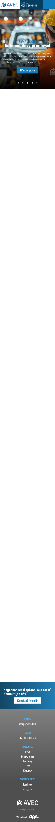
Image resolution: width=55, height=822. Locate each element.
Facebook (27, 784)
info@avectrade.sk (28, 724)
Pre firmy (27, 761)
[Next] (43, 83)
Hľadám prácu (27, 70)
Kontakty (27, 770)
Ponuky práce (27, 756)
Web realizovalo (27, 817)
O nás (27, 766)
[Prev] (12, 83)
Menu (49, 4)
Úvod (27, 752)
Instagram (27, 789)
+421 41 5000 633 (29, 5)
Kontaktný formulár (27, 700)
